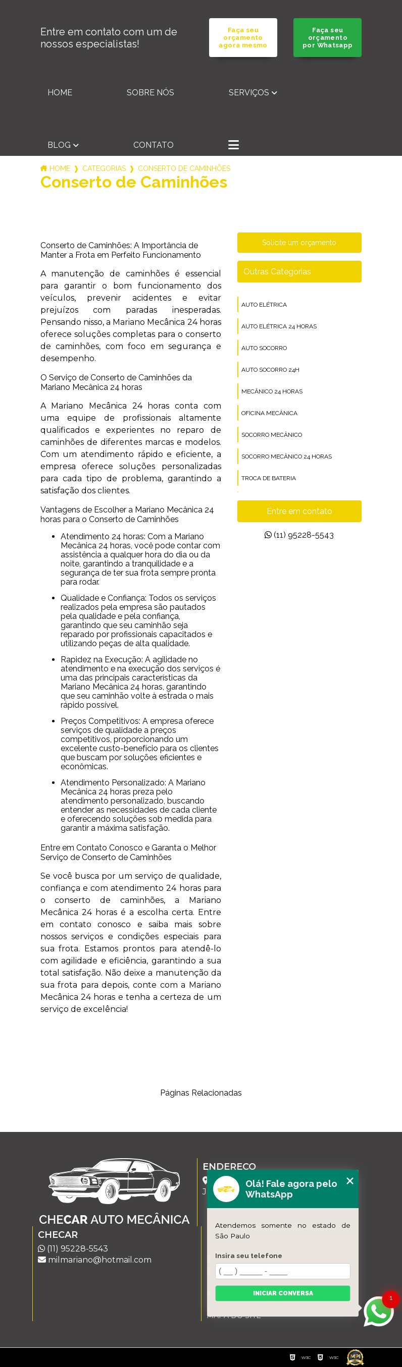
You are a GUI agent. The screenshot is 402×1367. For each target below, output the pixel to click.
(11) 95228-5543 (299, 535)
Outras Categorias (277, 271)
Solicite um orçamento (299, 243)
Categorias (104, 168)
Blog (59, 145)
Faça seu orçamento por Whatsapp (328, 37)
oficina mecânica (269, 413)
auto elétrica (264, 304)
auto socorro (264, 348)
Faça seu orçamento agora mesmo (243, 37)
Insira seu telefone (248, 1255)
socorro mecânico (271, 434)
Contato (153, 145)
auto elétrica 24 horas (279, 326)
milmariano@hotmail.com (95, 1260)
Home (59, 92)
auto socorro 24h (270, 369)
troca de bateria (268, 478)
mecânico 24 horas (272, 391)
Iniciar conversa (283, 1293)
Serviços (249, 92)
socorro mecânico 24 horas (286, 456)
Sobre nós (150, 92)
